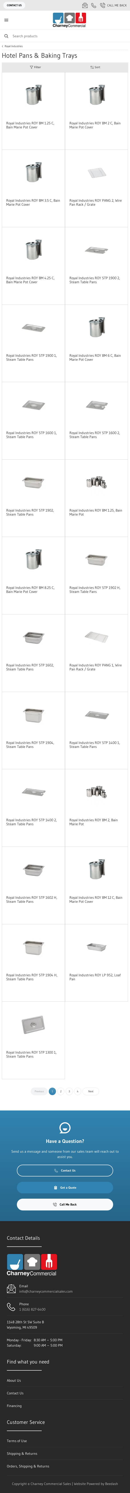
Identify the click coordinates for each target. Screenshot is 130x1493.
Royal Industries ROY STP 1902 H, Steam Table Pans (94, 590)
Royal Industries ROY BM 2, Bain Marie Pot (93, 822)
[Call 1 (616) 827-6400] (94, 5)
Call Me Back (113, 5)
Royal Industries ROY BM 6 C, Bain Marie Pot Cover (95, 357)
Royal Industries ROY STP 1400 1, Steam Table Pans (94, 745)
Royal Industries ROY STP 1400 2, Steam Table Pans (31, 822)
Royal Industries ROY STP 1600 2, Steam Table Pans (94, 435)
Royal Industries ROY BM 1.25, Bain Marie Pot (95, 512)
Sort (95, 67)
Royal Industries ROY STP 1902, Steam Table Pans (30, 512)
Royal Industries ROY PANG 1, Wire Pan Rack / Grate (95, 667)
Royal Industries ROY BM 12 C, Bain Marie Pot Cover (95, 899)
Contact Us (14, 5)
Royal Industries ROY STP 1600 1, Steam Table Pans (31, 435)
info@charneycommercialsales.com (46, 1291)
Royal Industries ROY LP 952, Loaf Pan (95, 977)
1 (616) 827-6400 (32, 1309)
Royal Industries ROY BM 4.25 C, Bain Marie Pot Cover (30, 280)
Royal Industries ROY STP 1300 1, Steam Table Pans (31, 1054)
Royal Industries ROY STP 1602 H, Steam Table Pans (31, 899)
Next (90, 1091)
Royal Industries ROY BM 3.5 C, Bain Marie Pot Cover (33, 202)
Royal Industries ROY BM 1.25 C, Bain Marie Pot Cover (30, 125)
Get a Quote (65, 1188)
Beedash (111, 1483)
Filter (35, 67)
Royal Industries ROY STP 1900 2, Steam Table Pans (94, 280)
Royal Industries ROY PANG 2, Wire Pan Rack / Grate (95, 202)
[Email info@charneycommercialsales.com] (85, 5)
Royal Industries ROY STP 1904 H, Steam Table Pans (31, 977)
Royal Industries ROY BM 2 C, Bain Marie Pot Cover (95, 125)
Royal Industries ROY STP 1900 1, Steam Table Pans (31, 357)
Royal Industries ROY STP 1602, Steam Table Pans (30, 667)
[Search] (65, 36)
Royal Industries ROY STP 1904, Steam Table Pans (30, 745)
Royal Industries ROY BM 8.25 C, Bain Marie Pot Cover (30, 590)
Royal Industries (14, 46)
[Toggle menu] (6, 20)
